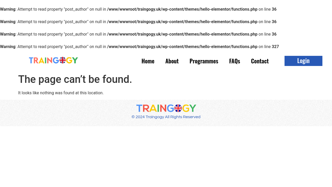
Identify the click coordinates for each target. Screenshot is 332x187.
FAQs (234, 61)
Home (148, 61)
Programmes (204, 61)
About (171, 61)
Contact (260, 61)
